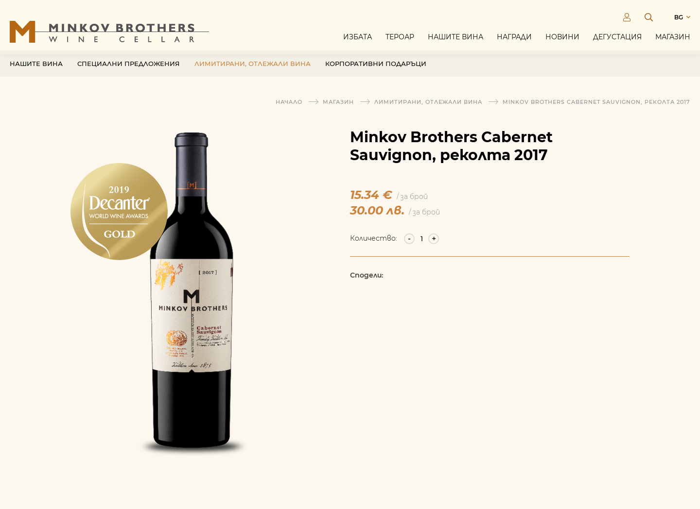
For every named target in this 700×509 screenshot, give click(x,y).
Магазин (672, 39)
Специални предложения (128, 71)
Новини (562, 39)
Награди (514, 39)
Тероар (399, 39)
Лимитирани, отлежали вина (252, 71)
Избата (357, 39)
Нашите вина (455, 39)
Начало (289, 102)
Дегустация (617, 39)
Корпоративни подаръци (375, 71)
